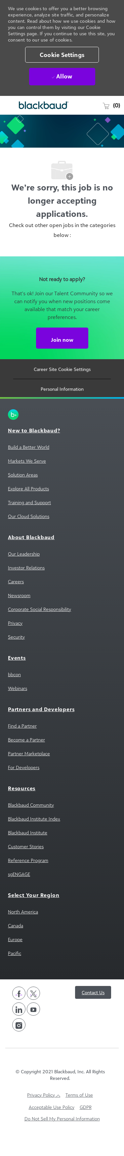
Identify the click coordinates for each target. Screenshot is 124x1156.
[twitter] (33, 1012)
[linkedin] (18, 1027)
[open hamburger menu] (8, 105)
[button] (62, 55)
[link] (62, 433)
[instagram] (18, 1043)
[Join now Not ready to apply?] (62, 356)
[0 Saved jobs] (111, 105)
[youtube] (33, 1027)
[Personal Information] (62, 410)
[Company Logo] (40, 105)
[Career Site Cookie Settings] (62, 391)
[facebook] (18, 1012)
